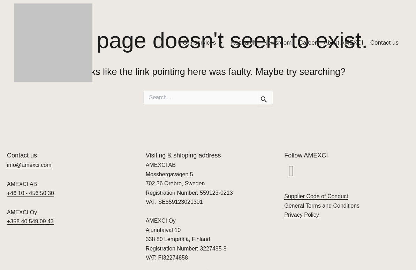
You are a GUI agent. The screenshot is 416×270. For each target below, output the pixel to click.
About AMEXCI (343, 42)
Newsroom (277, 42)
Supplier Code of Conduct (316, 196)
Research (243, 42)
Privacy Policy (301, 215)
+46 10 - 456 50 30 (30, 193)
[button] (291, 171)
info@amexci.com (29, 165)
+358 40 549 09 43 (30, 221)
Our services (203, 43)
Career (307, 42)
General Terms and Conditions (322, 206)
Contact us (384, 42)
